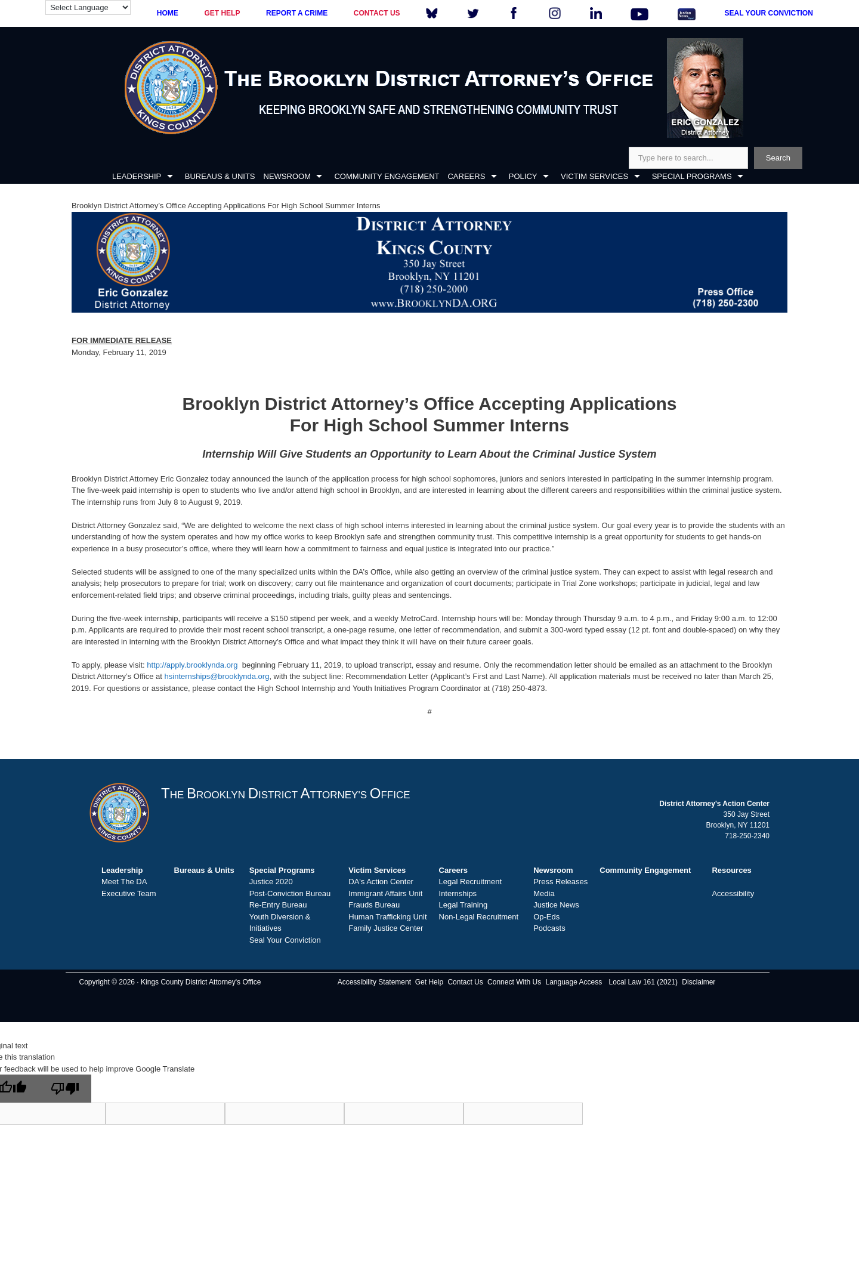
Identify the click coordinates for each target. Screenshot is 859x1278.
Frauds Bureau (374, 904)
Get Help (429, 982)
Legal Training (463, 904)
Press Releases (560, 881)
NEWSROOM (287, 176)
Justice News (556, 904)
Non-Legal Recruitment (479, 916)
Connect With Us (514, 982)
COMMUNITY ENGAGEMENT (386, 176)
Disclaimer (698, 982)
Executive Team (128, 893)
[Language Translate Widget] (88, 7)
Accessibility (733, 893)
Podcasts (549, 928)
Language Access (573, 982)
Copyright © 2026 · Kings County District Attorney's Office (170, 982)
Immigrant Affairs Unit (385, 893)
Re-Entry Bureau (278, 904)
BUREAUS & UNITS (220, 176)
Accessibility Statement (374, 982)
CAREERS (466, 176)
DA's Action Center (380, 881)
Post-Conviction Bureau (290, 893)
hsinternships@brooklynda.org (217, 676)
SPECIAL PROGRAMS (692, 176)
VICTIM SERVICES (594, 176)
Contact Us (465, 982)
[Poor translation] (65, 1089)
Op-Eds (546, 916)
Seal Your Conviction (285, 940)
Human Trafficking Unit (387, 916)
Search (778, 157)
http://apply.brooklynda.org (192, 664)
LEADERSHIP (136, 176)
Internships (458, 893)
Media (543, 893)
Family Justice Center (385, 928)
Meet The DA (124, 881)
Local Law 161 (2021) (643, 982)
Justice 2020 (271, 881)
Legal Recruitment (470, 881)
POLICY (523, 176)
